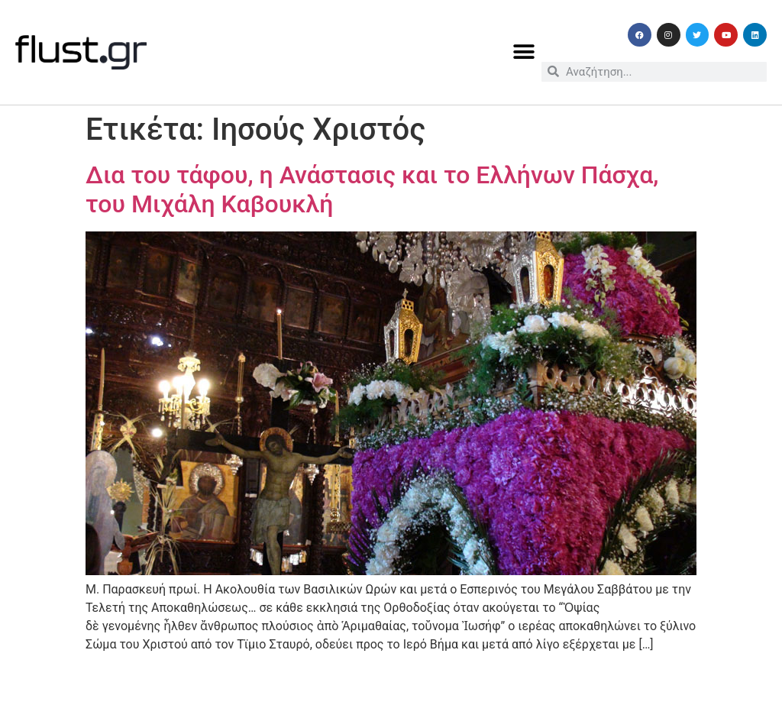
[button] (524, 52)
